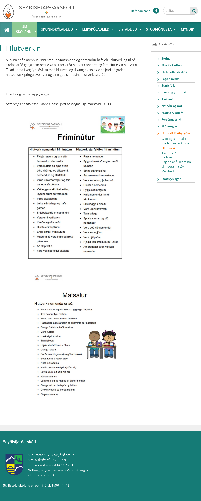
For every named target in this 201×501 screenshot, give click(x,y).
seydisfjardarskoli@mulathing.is (64, 470)
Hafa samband (140, 11)
